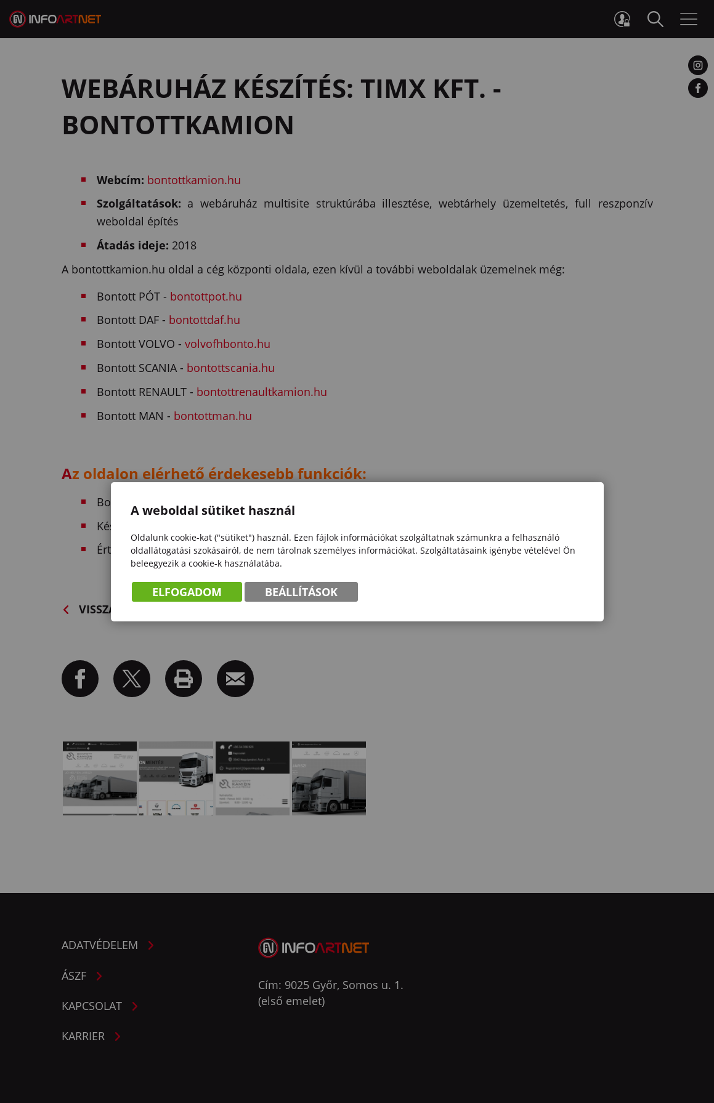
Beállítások (301, 591)
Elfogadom (187, 591)
